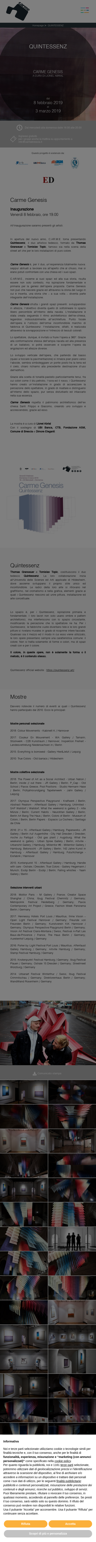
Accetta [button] (70, 1523)
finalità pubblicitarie (68, 1481)
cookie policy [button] (63, 1461)
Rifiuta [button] (25, 1523)
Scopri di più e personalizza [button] (48, 1533)
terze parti (67, 1465)
